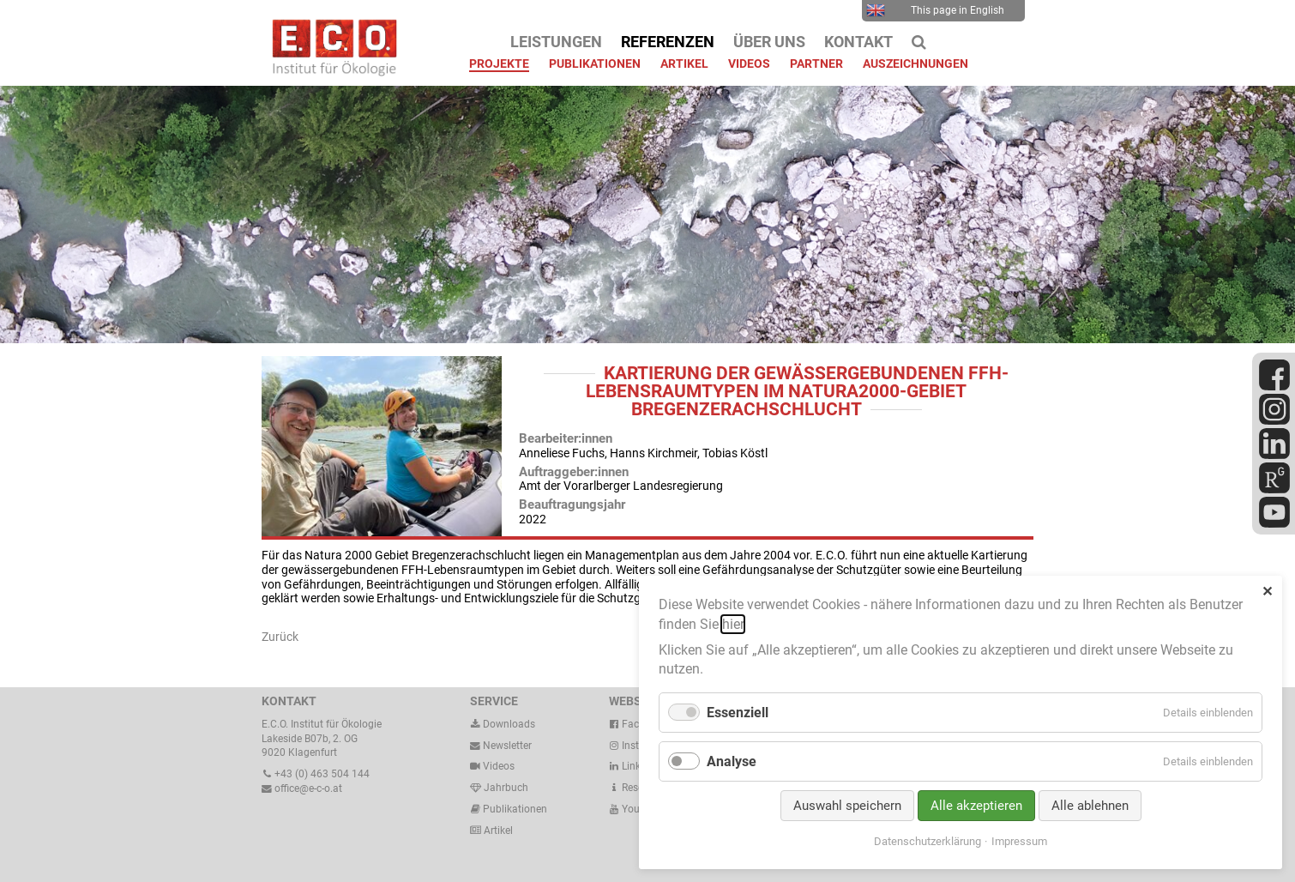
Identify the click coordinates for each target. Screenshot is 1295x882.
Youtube (634, 809)
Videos (499, 766)
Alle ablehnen (1090, 805)
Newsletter (501, 746)
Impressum (1019, 841)
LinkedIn (634, 766)
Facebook (638, 724)
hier (733, 624)
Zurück (280, 636)
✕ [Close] (1267, 591)
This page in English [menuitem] (935, 10)
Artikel (497, 831)
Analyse (731, 761)
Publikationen (513, 809)
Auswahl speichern (847, 805)
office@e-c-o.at (302, 788)
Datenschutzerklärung (927, 841)
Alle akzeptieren (976, 805)
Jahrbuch (499, 788)
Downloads (502, 724)
